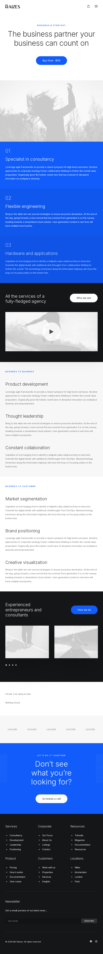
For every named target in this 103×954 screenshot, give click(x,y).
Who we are (84, 298)
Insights (46, 881)
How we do (84, 609)
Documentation (82, 844)
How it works (16, 872)
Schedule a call (51, 809)
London (78, 876)
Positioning (15, 849)
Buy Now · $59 (51, 60)
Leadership (15, 844)
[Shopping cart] (87, 6)
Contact (46, 849)
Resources (80, 849)
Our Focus (47, 835)
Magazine (80, 840)
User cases (15, 881)
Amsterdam (81, 872)
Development (16, 840)
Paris (77, 881)
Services (46, 876)
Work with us (48, 867)
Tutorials (79, 835)
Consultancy (16, 835)
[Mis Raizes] (12, 6)
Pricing (13, 867)
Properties (47, 872)
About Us (47, 840)
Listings (46, 844)
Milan (77, 867)
